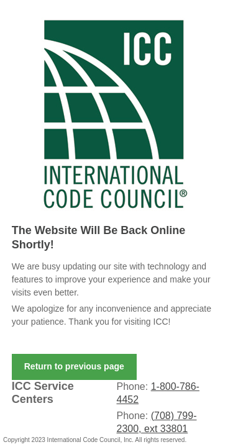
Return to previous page (74, 366)
